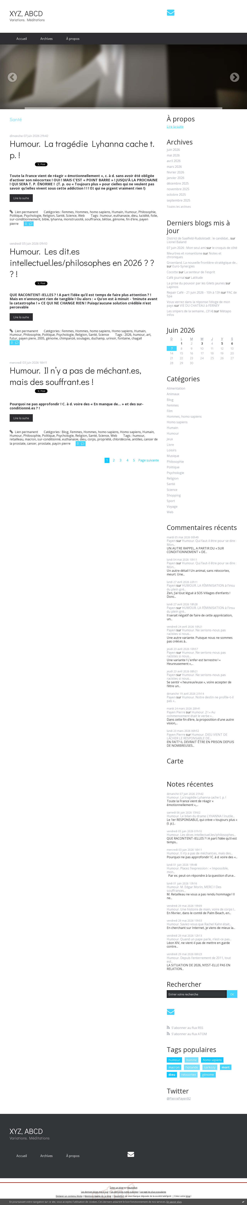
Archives (46, 38)
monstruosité (73, 219)
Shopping (174, 495)
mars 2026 (174, 167)
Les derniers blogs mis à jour (94, 1192)
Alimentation (176, 388)
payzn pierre (61, 443)
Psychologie (32, 215)
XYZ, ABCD (26, 13)
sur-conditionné (49, 439)
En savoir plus (174, 1201)
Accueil (21, 38)
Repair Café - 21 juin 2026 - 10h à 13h (193, 292)
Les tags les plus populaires (153, 1192)
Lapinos (172, 287)
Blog (65, 432)
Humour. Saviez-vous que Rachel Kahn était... (199, 924)
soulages (83, 338)
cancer (31, 443)
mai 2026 (173, 155)
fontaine (124, 338)
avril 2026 (174, 161)
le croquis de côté (224, 248)
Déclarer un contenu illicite (69, 1196)
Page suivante (148, 460)
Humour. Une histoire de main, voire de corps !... (201, 909)
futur (13, 338)
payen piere (27, 338)
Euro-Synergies (183, 266)
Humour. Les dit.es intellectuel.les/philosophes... (201, 835)
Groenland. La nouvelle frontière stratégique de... (202, 262)
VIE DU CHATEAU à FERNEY (199, 305)
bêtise (106, 219)
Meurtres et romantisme (184, 253)
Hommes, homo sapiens (92, 212)
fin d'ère (132, 219)
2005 (40, 338)
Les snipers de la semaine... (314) (190, 311)
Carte (175, 761)
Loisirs (171, 450)
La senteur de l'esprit (199, 272)
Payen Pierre (176, 712)
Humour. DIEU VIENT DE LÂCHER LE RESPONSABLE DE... (197, 736)
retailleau (16, 439)
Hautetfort (132, 1187)
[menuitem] (22, 39)
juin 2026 (173, 150)
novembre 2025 (178, 189)
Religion (49, 215)
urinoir (111, 338)
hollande (191, 1067)
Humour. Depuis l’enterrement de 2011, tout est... (199, 960)
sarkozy (210, 1067)
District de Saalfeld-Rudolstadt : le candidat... (198, 238)
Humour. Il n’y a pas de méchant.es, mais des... (200, 853)
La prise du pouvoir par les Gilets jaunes (196, 283)
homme (191, 1060)
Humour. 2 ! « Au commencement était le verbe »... (191, 714)
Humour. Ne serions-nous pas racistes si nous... (196, 632)
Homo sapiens (122, 331)
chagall (137, 338)
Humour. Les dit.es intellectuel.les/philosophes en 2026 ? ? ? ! (82, 262)
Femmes (68, 212)
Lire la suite (21, 198)
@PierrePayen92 (179, 1098)
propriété (104, 439)
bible (45, 219)
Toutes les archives (179, 206)
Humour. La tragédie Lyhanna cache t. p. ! (82, 149)
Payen (171, 541)
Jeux (170, 439)
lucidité (144, 215)
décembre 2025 (178, 183)
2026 (127, 335)
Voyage (172, 506)
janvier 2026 (175, 178)
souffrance (93, 219)
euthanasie (121, 215)
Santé (60, 215)
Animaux (173, 394)
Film (170, 411)
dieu (134, 215)
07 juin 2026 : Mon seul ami (186, 248)
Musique (173, 456)
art (148, 335)
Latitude (197, 277)
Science (71, 215)
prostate (44, 443)
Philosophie (147, 212)
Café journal (175, 277)
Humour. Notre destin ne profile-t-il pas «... (200, 699)
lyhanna (56, 219)
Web (81, 215)
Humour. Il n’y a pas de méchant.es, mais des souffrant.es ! (75, 375)
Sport (171, 501)
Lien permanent (24, 212)
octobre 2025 (176, 194)
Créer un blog (116, 1187)
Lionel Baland (176, 242)
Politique (16, 215)
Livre (170, 445)
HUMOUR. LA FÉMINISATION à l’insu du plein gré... (201, 587)
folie (154, 215)
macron (30, 439)
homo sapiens (212, 1060)
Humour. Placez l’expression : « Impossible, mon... (197, 870)
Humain (117, 212)
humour (106, 215)
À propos (73, 38)
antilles (137, 439)
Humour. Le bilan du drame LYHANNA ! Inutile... (201, 816)
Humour (131, 212)
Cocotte (172, 272)
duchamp (98, 338)
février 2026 (175, 172)
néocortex (188, 1074)
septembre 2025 (178, 200)
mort (226, 1067)
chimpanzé (67, 338)
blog (188, 1196)
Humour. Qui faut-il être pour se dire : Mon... (201, 543)
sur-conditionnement (25, 219)
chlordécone (121, 439)
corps (92, 439)
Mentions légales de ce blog (98, 1196)
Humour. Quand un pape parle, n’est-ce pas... (199, 939)
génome (118, 219)
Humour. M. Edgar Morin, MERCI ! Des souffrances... (194, 889)
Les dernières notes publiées (124, 1192)
